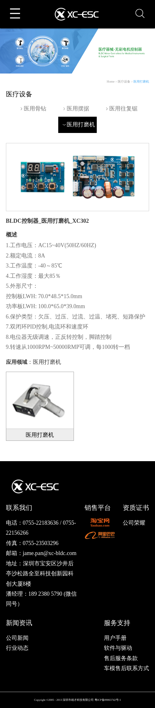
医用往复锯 (121, 108)
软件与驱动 (118, 648)
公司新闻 (17, 638)
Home (111, 81)
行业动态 (17, 648)
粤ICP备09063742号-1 (108, 699)
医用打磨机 (141, 81)
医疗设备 (124, 81)
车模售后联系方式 (126, 668)
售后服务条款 (121, 658)
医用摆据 (75, 108)
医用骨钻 (32, 108)
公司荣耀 (134, 523)
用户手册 (115, 638)
